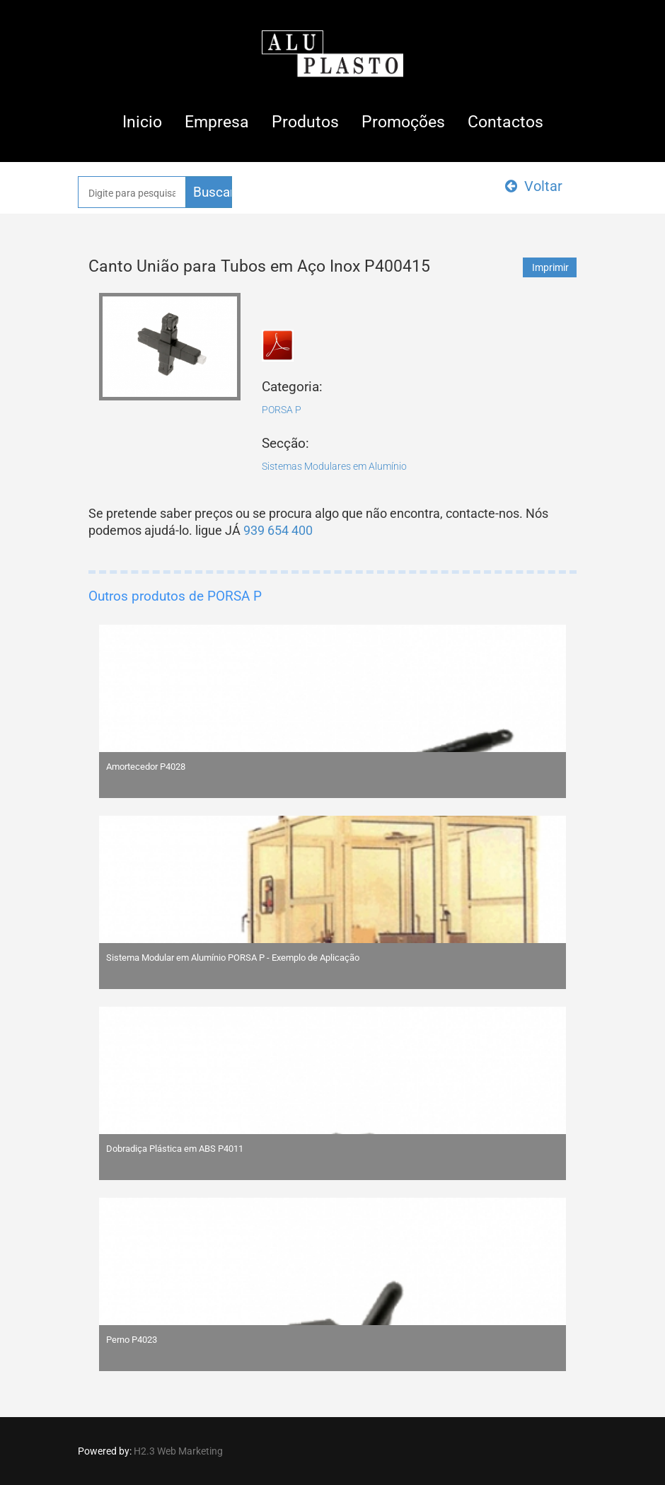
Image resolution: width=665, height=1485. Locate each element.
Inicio (142, 122)
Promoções (403, 122)
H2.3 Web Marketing (178, 1451)
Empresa (217, 122)
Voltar (533, 186)
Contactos (505, 122)
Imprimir (550, 267)
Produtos (305, 122)
